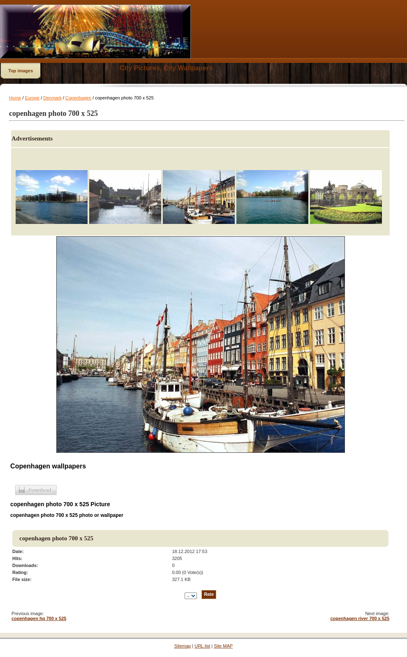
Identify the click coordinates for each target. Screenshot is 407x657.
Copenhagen (78, 97)
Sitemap (182, 645)
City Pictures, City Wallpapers (166, 68)
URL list (202, 645)
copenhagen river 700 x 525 (359, 618)
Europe (32, 97)
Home (15, 97)
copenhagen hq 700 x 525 (39, 618)
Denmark (52, 97)
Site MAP (223, 645)
